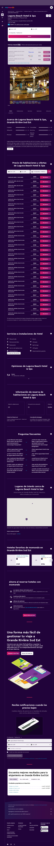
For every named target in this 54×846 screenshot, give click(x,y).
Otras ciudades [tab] (13, 779)
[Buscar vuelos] (2, 11)
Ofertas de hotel (11, 11)
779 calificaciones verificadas (21, 24)
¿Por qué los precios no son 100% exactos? (30, 814)
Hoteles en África (19, 11)
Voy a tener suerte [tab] (24, 779)
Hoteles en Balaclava (13, 792)
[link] (29, 615)
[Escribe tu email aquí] (31, 749)
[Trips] (2, 21)
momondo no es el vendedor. (30, 809)
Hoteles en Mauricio (28, 11)
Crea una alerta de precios (31, 607)
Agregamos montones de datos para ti (30, 811)
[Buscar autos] (2, 17)
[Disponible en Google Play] (44, 827)
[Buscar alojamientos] (2, 14)
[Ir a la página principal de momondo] (9, 7)
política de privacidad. (42, 758)
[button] (2, 7)
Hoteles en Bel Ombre (14, 790)
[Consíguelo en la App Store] (44, 830)
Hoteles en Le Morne (13, 786)
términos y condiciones (29, 758)
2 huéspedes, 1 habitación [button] (15, 32)
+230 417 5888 (11, 22)
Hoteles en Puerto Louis (14, 788)
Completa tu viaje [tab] (35, 779)
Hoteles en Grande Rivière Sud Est (40, 11)
